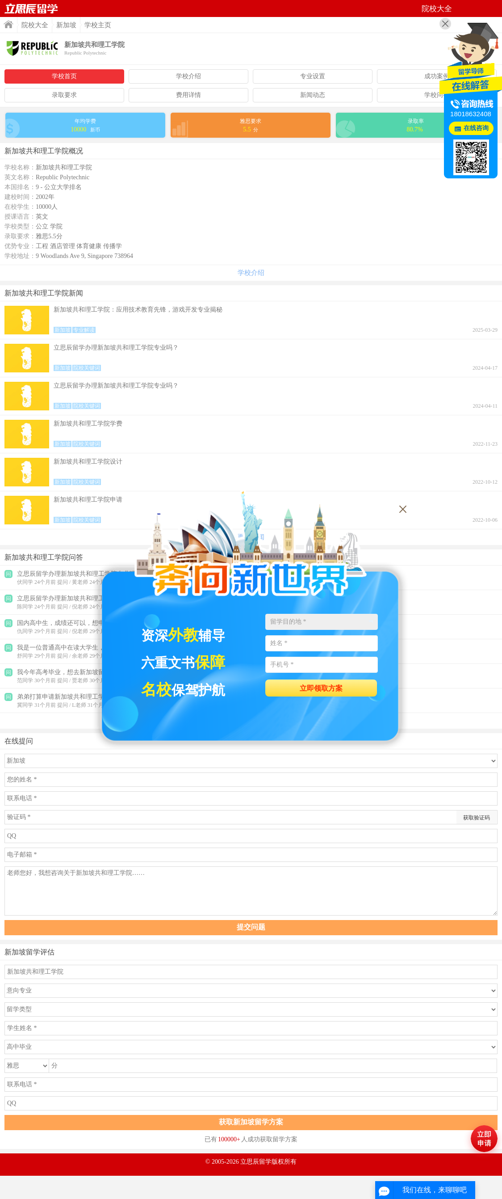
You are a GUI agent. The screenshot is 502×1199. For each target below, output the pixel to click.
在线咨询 (476, 128)
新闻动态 (312, 95)
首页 (31, 8)
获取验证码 (476, 818)
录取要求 (64, 95)
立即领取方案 (321, 688)
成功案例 (436, 76)
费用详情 (188, 95)
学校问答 (436, 95)
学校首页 (64, 76)
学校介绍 (188, 76)
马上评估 (484, 1138)
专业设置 (312, 76)
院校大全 (34, 25)
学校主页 (97, 25)
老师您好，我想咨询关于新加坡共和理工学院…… (251, 891)
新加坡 (66, 25)
